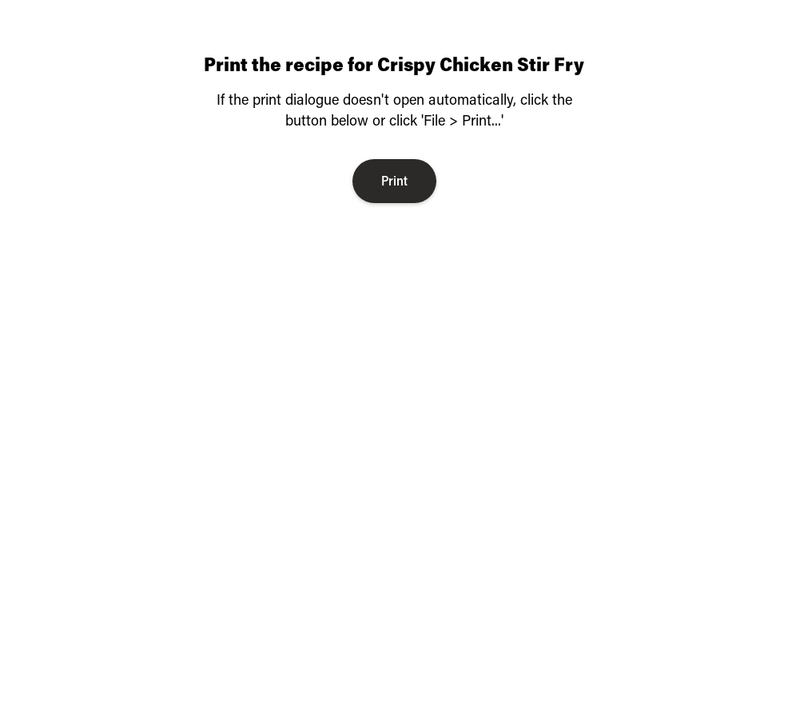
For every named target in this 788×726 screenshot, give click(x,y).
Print (394, 180)
